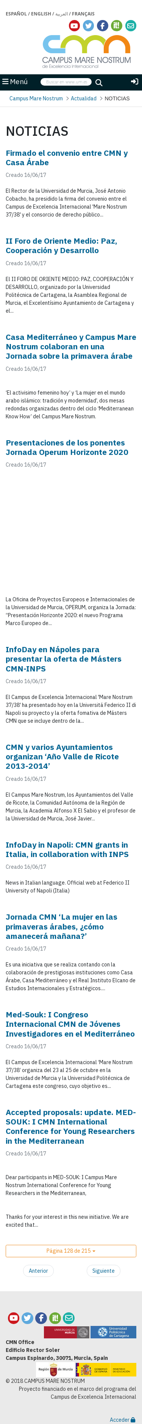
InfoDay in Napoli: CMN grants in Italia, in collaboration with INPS (67, 849)
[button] (71, 1251)
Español (16, 14)
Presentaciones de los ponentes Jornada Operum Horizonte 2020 (67, 447)
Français (83, 14)
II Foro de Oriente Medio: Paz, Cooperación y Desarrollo (61, 245)
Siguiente (103, 1270)
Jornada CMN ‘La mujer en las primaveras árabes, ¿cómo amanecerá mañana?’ (61, 926)
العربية (61, 14)
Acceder (122, 1419)
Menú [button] (15, 81)
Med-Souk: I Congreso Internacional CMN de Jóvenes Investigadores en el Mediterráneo (70, 1023)
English (41, 14)
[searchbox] (66, 82)
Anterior (38, 1270)
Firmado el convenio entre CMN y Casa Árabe (67, 157)
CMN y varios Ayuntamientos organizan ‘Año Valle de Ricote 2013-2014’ (62, 756)
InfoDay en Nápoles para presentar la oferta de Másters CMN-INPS (64, 658)
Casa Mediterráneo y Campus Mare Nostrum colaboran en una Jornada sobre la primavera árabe (71, 346)
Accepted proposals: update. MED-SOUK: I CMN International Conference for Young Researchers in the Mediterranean (71, 1126)
